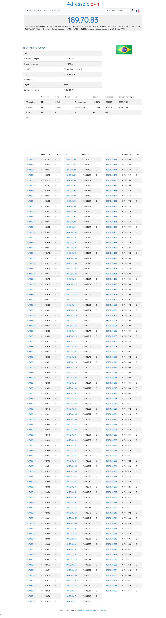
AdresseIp (78, 4)
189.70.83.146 (71, 471)
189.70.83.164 (71, 565)
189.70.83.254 (111, 586)
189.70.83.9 (30, 206)
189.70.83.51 (30, 425)
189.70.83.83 (30, 591)
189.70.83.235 (111, 487)
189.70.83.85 (30, 601)
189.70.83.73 (30, 539)
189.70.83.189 (111, 248)
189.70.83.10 (30, 211)
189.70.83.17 (30, 248)
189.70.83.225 (111, 435)
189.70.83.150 (71, 492)
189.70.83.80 (30, 575)
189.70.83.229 (111, 456)
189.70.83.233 (111, 477)
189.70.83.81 (30, 580)
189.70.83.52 (30, 430)
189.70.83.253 (111, 580)
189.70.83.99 (71, 227)
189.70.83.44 (30, 388)
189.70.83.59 (30, 466)
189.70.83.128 (71, 378)
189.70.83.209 (111, 352)
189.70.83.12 (30, 222)
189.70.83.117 (71, 321)
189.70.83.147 (71, 477)
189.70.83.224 (111, 430)
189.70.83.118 (71, 326)
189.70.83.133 (71, 404)
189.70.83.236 (111, 492)
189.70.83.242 (111, 523)
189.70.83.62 (30, 482)
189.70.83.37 (30, 352)
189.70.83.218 (111, 399)
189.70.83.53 (30, 435)
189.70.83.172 (111, 159)
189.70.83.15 (30, 237)
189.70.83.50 (30, 419)
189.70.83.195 (111, 279)
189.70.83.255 (111, 591)
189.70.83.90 (71, 180)
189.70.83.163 (71, 560)
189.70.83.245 (111, 539)
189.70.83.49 (30, 414)
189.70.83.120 (71, 336)
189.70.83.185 (111, 227)
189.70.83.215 (111, 383)
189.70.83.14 (30, 232)
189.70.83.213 (111, 373)
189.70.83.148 (71, 482)
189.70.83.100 (71, 232)
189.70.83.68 (30, 513)
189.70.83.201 (111, 310)
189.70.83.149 (71, 487)
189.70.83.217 (111, 393)
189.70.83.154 (71, 513)
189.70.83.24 (30, 284)
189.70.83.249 (111, 560)
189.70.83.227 (111, 445)
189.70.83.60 (30, 471)
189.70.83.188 (111, 243)
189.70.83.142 (71, 451)
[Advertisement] (83, 39)
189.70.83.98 (71, 222)
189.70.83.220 (111, 409)
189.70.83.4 (30, 180)
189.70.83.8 (30, 201)
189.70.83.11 (30, 217)
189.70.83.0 (30, 159)
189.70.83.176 (111, 180)
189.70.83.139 (71, 435)
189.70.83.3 (30, 175)
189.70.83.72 (30, 534)
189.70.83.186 (111, 232)
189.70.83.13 (30, 227)
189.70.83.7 (30, 196)
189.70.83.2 (30, 170)
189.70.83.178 (111, 191)
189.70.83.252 (111, 575)
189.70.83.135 (71, 414)
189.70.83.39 (30, 362)
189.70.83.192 (111, 263)
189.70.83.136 (71, 419)
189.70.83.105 (71, 258)
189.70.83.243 (111, 529)
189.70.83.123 (71, 352)
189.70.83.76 (30, 555)
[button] (138, 9)
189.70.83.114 (71, 305)
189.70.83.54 (30, 440)
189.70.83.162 (71, 555)
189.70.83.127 (71, 373)
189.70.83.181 (111, 206)
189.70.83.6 (30, 191)
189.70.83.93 (71, 196)
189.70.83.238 (111, 503)
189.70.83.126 (71, 367)
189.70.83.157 (71, 529)
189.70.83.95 (71, 206)
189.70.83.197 (111, 289)
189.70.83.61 (30, 477)
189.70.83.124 (71, 357)
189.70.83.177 (111, 185)
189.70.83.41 (30, 373)
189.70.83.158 (71, 534)
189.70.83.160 (71, 544)
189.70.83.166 (71, 575)
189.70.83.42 (30, 378)
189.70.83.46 (30, 399)
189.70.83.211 (111, 362)
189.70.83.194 (111, 274)
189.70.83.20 (30, 263)
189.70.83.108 (71, 274)
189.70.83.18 (30, 253)
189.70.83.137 (71, 425)
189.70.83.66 (30, 503)
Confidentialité (83, 610)
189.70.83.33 (30, 331)
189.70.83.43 (30, 383)
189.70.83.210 (111, 357)
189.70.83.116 (71, 315)
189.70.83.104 (71, 253)
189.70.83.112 (71, 295)
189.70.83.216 (111, 388)
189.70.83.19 (30, 258)
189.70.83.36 (30, 347)
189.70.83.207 (111, 341)
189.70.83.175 (111, 175)
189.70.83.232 (111, 471)
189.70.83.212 (111, 367)
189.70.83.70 (30, 523)
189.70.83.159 (71, 539)
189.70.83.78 (30, 565)
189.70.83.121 (71, 341)
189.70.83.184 (111, 222)
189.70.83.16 (30, 243)
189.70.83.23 (30, 279)
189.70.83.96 (71, 211)
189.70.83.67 (30, 508)
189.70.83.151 (71, 497)
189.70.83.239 (111, 508)
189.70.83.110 (71, 284)
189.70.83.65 (30, 497)
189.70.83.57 (30, 456)
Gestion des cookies (98, 610)
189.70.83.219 (111, 404)
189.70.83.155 (71, 518)
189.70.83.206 (111, 336)
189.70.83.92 (71, 191)
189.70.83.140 (71, 440)
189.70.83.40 (30, 367)
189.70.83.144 (71, 461)
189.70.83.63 (30, 487)
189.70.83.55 (30, 445)
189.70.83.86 (71, 159)
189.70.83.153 (71, 508)
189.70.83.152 (71, 503)
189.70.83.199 (111, 300)
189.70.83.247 (111, 549)
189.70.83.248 (111, 555)
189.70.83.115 (71, 310)
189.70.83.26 (30, 295)
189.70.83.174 (111, 170)
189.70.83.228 (111, 451)
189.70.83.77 (30, 560)
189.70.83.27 (30, 300)
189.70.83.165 (71, 570)
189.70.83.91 (71, 185)
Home (29, 10)
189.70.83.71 (30, 529)
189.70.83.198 (111, 295)
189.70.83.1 (30, 165)
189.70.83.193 (111, 269)
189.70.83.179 (111, 196)
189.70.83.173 (111, 165)
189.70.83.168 (71, 586)
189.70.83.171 (71, 601)
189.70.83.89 (71, 175)
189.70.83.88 (71, 170)
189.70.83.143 (71, 456)
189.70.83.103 (71, 248)
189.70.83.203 (111, 321)
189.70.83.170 (71, 596)
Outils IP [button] (36, 11)
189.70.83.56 (30, 451)
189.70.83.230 (111, 461)
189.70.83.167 (71, 580)
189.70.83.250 (111, 565)
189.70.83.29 (30, 310)
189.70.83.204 (111, 326)
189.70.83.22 (30, 274)
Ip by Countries (54, 11)
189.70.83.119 (71, 331)
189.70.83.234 (111, 482)
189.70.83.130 (71, 388)
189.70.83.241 (111, 518)
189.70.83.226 (111, 440)
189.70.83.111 (71, 289)
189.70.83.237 (111, 497)
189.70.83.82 (30, 586)
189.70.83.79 (30, 570)
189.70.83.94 (71, 201)
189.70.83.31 (30, 321)
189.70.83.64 (30, 492)
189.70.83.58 (30, 461)
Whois (45, 11)
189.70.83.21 (30, 269)
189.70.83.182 (111, 211)
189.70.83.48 (30, 409)
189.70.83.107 (71, 269)
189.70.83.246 (111, 544)
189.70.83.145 (71, 466)
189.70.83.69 (30, 518)
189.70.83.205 (111, 331)
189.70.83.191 (111, 258)
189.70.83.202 (111, 315)
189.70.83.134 (71, 409)
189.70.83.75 (30, 549)
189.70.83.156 (71, 523)
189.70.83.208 (111, 347)
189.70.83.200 (111, 305)
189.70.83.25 (30, 289)
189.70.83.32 (30, 326)
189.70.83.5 (30, 185)
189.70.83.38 (30, 357)
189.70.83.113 (71, 300)
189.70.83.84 (30, 596)
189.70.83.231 (111, 466)
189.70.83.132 (71, 399)
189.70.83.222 (111, 419)
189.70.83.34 (30, 336)
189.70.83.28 (30, 305)
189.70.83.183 (111, 217)
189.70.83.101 (71, 237)
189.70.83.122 (71, 347)
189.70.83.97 (71, 217)
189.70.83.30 (30, 315)
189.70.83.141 (71, 445)
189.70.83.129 (71, 383)
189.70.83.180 (111, 201)
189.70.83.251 (111, 570)
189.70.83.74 (30, 544)
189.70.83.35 (30, 341)
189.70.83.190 (111, 253)
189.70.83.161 (71, 549)
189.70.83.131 (71, 393)
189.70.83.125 (71, 362)
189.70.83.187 (111, 237)
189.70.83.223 (111, 425)
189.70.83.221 (111, 414)
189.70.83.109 (71, 279)
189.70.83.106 (71, 263)
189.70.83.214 (111, 378)
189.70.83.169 (71, 591)
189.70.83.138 (71, 430)
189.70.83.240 (111, 513)
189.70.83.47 (30, 404)
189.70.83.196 (111, 284)
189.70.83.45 (30, 393)
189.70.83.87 (71, 165)
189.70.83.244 (111, 534)
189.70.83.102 (71, 243)
